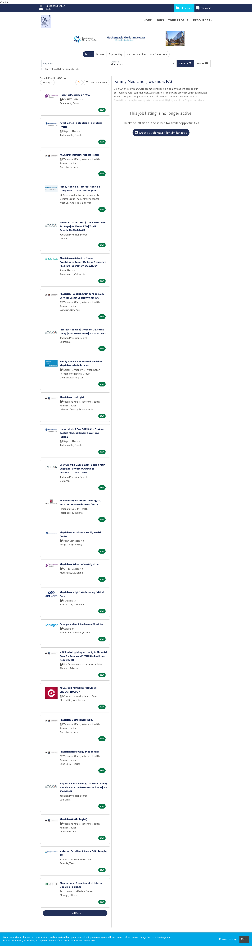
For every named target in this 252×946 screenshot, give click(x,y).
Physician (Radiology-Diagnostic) (79, 751)
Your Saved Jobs (158, 54)
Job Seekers (184, 8)
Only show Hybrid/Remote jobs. (62, 69)
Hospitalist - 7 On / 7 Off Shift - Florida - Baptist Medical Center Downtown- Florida (82, 432)
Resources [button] (201, 20)
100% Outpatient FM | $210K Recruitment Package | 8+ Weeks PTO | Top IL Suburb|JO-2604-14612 (83, 226)
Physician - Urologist (72, 397)
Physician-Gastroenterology (76, 719)
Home (148, 20)
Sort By (46, 82)
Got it (244, 939)
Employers (203, 8)
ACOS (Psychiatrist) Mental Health (79, 154)
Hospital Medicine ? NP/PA (75, 94)
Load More (75, 913)
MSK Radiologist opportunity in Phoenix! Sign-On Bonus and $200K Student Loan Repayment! (83, 655)
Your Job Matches (136, 54)
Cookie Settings (228, 939)
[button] (202, 63)
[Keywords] (75, 63)
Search (88, 54)
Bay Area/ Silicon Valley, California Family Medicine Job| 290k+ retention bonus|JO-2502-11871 (83, 787)
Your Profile (178, 20)
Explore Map (115, 54)
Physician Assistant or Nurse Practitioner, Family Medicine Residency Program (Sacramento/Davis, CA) (83, 261)
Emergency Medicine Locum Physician (82, 624)
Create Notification (96, 82)
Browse (100, 54)
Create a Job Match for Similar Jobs (161, 133)
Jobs (160, 20)
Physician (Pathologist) (73, 819)
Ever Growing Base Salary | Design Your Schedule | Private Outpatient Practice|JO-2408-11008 (82, 468)
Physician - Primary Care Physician (79, 564)
